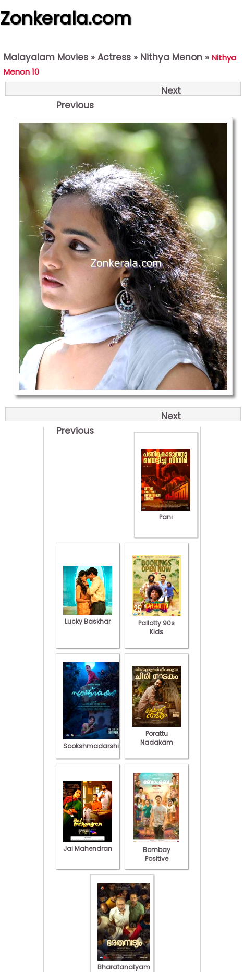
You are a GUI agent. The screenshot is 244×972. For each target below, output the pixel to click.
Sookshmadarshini (94, 741)
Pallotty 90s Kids (156, 623)
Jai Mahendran (87, 844)
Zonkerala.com (65, 18)
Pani (165, 512)
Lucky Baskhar (87, 617)
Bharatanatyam (123, 962)
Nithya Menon (171, 57)
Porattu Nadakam (156, 733)
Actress (114, 57)
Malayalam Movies (46, 57)
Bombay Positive (156, 849)
